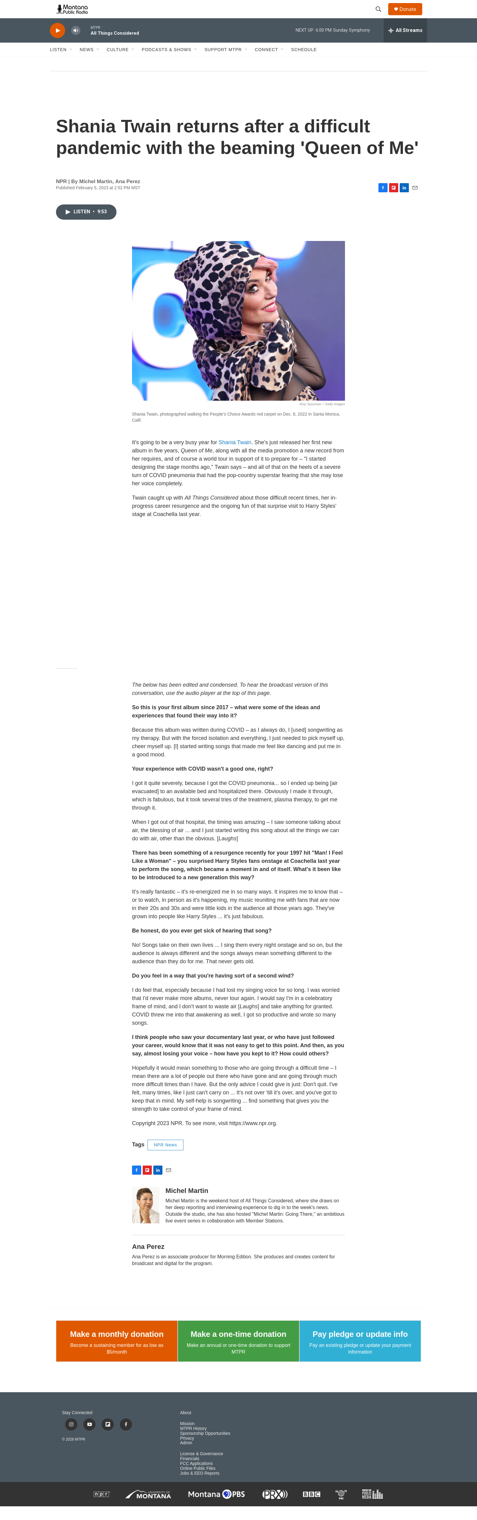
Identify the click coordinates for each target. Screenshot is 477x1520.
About (185, 1426)
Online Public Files (197, 1482)
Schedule (304, 63)
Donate (411, 16)
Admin (186, 1456)
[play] (57, 44)
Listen (58, 63)
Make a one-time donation (238, 1347)
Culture (118, 63)
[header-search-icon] (381, 16)
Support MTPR (223, 63)
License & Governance (201, 1467)
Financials (189, 1472)
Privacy (187, 1452)
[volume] (76, 44)
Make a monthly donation (116, 1347)
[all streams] (405, 44)
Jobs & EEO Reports (199, 1487)
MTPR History (193, 1442)
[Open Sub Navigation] (71, 63)
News (87, 63)
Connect (266, 63)
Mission (187, 1437)
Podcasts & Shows (166, 63)
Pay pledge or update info (360, 1347)
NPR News (165, 1158)
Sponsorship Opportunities (205, 1447)
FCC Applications (196, 1477)
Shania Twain (235, 456)
